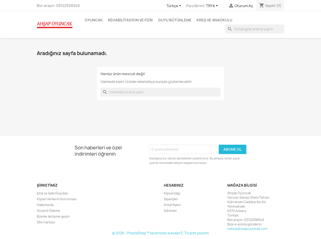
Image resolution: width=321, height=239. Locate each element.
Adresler (170, 210)
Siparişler (171, 199)
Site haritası (46, 222)
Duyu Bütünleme (174, 20)
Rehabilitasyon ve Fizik (130, 20)
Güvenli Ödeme (48, 210)
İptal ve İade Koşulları (52, 193)
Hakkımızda (45, 205)
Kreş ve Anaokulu (214, 20)
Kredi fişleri (172, 205)
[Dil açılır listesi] (174, 6)
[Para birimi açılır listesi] (213, 6)
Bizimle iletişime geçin (53, 216)
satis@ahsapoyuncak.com (247, 229)
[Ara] (254, 29)
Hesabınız (173, 185)
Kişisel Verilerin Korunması (56, 199)
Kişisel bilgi (172, 193)
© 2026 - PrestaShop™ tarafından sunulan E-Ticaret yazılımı (160, 233)
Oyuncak (94, 20)
